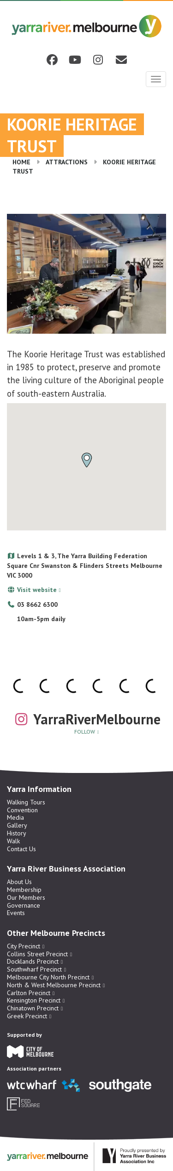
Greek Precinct (27, 1016)
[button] (86, 460)
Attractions (67, 162)
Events (16, 913)
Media (15, 817)
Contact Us (21, 849)
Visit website (37, 590)
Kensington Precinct (33, 1000)
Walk (13, 841)
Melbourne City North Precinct (48, 977)
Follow (84, 731)
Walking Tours (26, 802)
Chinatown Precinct (33, 1008)
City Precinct (23, 946)
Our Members (26, 897)
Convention (22, 810)
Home (21, 162)
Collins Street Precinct (37, 954)
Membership (24, 889)
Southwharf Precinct (34, 969)
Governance (23, 905)
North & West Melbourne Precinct (54, 985)
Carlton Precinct (28, 993)
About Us (19, 882)
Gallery (17, 825)
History (16, 833)
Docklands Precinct (33, 961)
